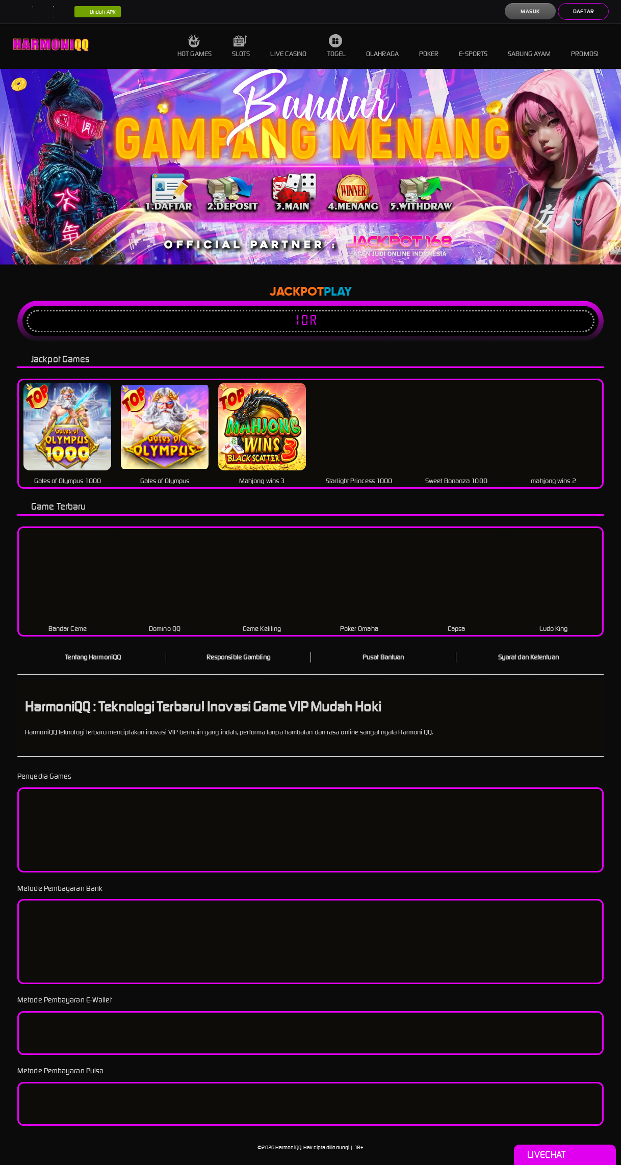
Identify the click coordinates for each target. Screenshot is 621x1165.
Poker (429, 46)
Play (338, 292)
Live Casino (288, 46)
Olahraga (382, 46)
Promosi (585, 46)
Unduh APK (98, 12)
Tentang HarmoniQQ (93, 657)
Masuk (530, 11)
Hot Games (194, 46)
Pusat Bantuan (383, 657)
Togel (336, 46)
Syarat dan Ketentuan (528, 657)
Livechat (564, 1155)
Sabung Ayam (529, 46)
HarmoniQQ (288, 1147)
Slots (241, 46)
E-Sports (473, 46)
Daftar (583, 11)
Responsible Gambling (238, 657)
